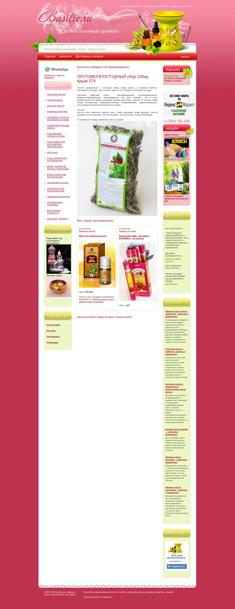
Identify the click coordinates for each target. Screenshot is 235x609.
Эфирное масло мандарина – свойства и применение (176, 490)
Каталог (65, 56)
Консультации (53, 325)
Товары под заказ (127, 231)
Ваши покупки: (171, 76)
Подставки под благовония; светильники (56, 144)
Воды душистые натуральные (56, 175)
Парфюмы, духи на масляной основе (58, 118)
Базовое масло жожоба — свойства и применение (176, 432)
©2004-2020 (49, 592)
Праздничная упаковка (55, 203)
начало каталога (124, 317)
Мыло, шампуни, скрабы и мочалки (58, 167)
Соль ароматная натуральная (57, 159)
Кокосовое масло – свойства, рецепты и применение (175, 351)
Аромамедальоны (58, 183)
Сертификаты (53, 336)
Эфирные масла (56, 94)
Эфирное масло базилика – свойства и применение (176, 460)
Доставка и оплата (89, 56)
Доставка (51, 331)
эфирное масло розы (102, 299)
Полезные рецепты (58, 196)
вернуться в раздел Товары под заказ (95, 317)
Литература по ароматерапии (55, 189)
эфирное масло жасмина (91, 301)
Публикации (52, 342)
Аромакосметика (57, 111)
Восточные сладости (54, 211)
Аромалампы (55, 100)
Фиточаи (52, 152)
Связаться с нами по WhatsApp (56, 75)
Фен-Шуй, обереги (57, 219)
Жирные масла (56, 106)
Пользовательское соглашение (97, 597)
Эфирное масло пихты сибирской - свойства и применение (176, 314)
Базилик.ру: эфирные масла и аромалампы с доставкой (59, 593)
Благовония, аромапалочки (56, 134)
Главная (49, 56)
